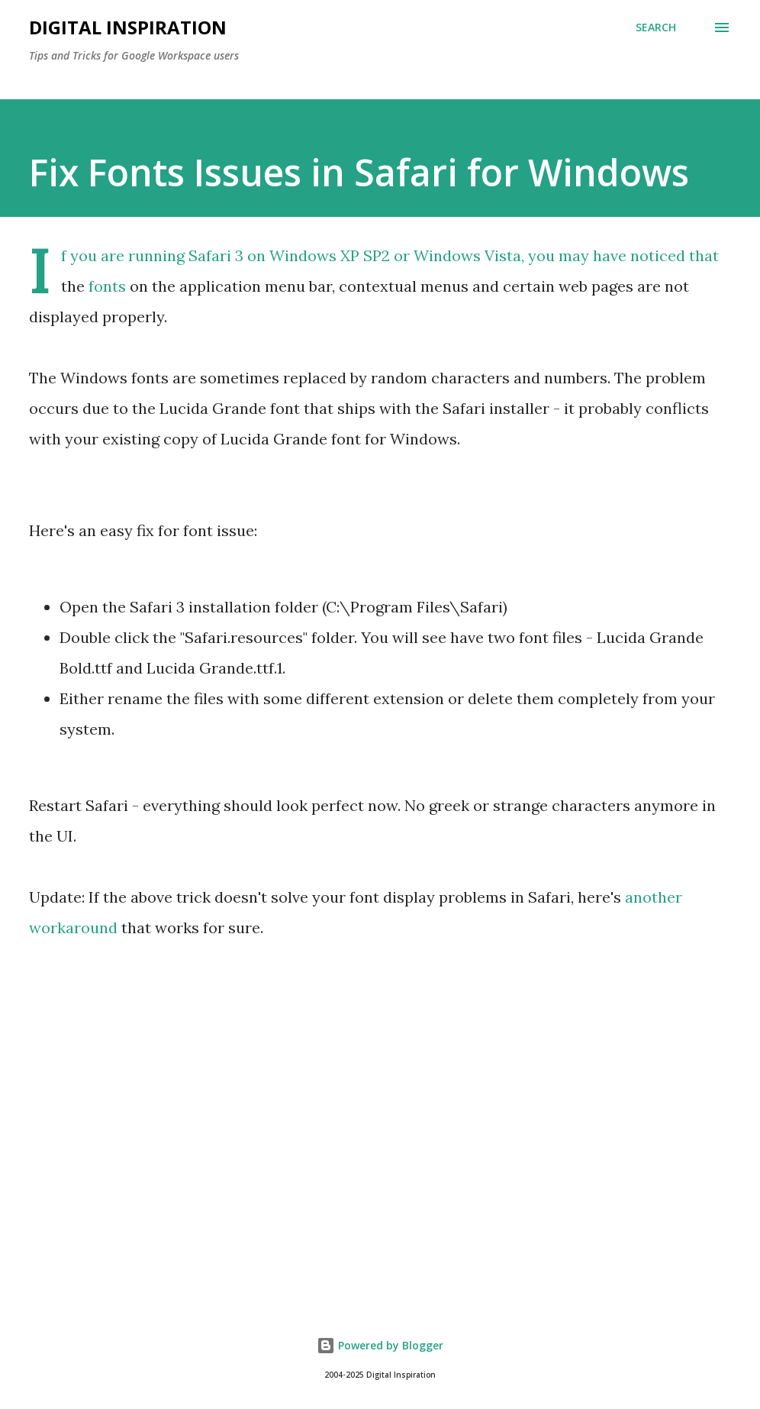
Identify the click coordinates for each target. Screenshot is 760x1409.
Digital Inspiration (128, 27)
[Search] (656, 27)
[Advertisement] (380, 1164)
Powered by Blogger (380, 1345)
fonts (107, 286)
